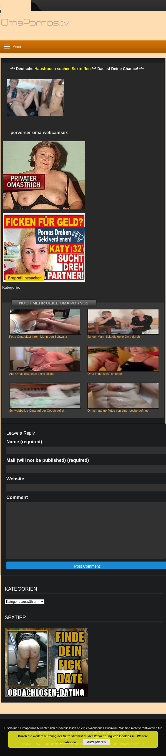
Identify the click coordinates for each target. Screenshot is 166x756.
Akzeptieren (96, 742)
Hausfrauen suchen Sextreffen (62, 68)
